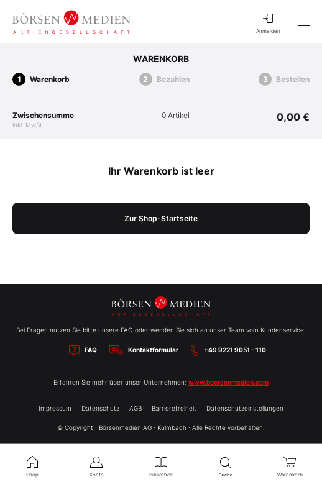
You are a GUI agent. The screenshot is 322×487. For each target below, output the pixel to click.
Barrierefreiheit (174, 408)
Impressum (55, 408)
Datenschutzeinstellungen (244, 408)
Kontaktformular (153, 349)
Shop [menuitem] (32, 465)
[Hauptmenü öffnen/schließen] (304, 21)
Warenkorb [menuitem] (289, 465)
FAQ (91, 349)
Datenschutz (100, 408)
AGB (135, 408)
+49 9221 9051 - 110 (235, 349)
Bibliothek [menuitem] (161, 465)
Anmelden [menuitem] (268, 21)
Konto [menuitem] (97, 465)
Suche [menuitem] (225, 465)
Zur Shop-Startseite (161, 218)
